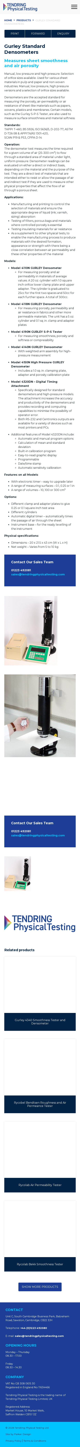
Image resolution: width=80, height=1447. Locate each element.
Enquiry (63, 33)
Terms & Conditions (35, 1440)
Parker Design (22, 1434)
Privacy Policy (13, 1440)
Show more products (40, 1286)
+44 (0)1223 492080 (33, 1328)
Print (15, 33)
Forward (38, 33)
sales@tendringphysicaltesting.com (38, 574)
